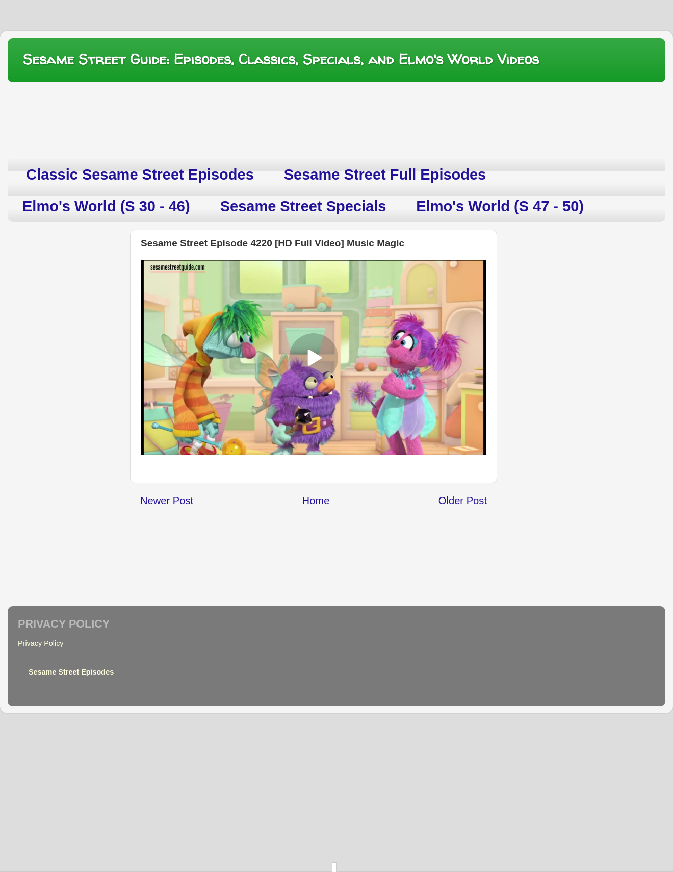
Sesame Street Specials (303, 206)
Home (316, 500)
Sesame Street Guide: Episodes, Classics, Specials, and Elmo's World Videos (281, 59)
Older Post (462, 500)
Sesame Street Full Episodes (385, 174)
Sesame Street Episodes (71, 672)
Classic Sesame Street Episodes (140, 174)
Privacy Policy (41, 643)
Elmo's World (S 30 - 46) (106, 206)
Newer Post (166, 500)
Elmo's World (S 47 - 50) (500, 206)
